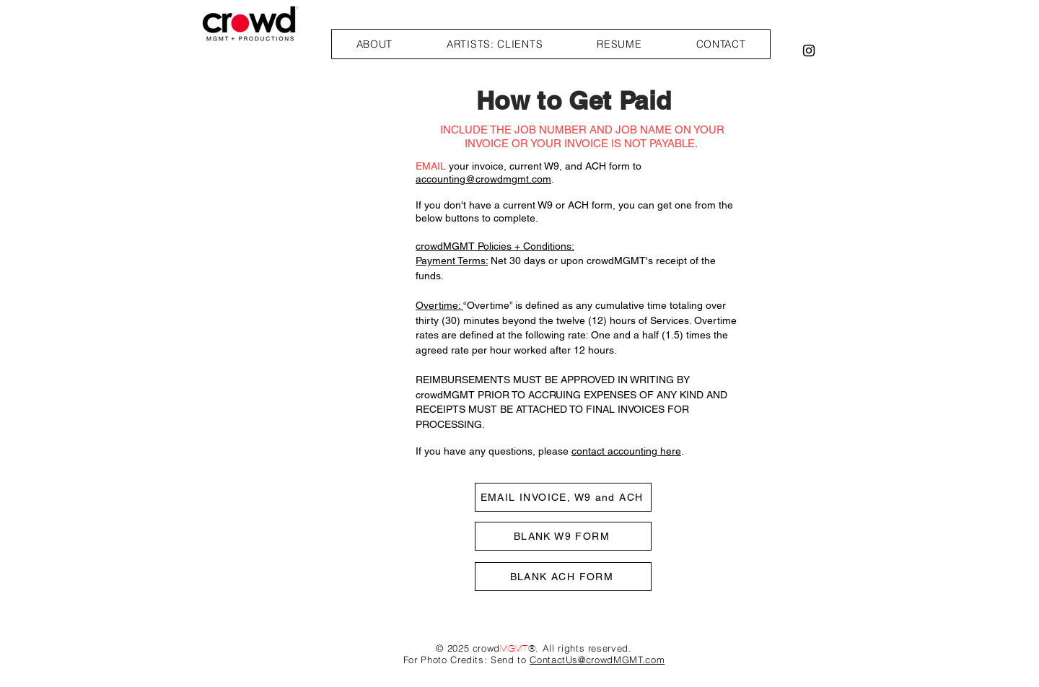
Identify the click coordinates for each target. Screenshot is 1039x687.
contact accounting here (626, 451)
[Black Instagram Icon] (809, 50)
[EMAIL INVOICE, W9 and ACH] (563, 497)
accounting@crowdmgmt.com (483, 179)
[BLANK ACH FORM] (563, 576)
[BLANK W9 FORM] (563, 536)
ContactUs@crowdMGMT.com (597, 659)
